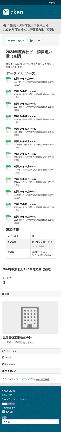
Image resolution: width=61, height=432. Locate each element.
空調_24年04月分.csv (25, 78)
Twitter (7, 357)
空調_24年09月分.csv (25, 141)
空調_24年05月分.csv (25, 91)
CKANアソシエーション (14, 399)
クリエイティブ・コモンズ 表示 (18, 379)
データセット (16, 40)
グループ (36, 40)
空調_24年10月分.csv (25, 154)
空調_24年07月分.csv (25, 116)
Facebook (8, 364)
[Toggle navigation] (54, 12)
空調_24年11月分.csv (25, 166)
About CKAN (8, 390)
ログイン (53, 2)
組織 (13, 25)
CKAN (7, 411)
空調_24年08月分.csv (25, 128)
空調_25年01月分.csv (25, 191)
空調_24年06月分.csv (25, 103)
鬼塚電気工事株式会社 (33, 25)
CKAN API (7, 395)
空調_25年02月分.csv (25, 204)
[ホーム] (5, 25)
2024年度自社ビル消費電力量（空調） (30, 29)
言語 (4, 417)
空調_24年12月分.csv (25, 179)
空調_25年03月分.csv (25, 216)
